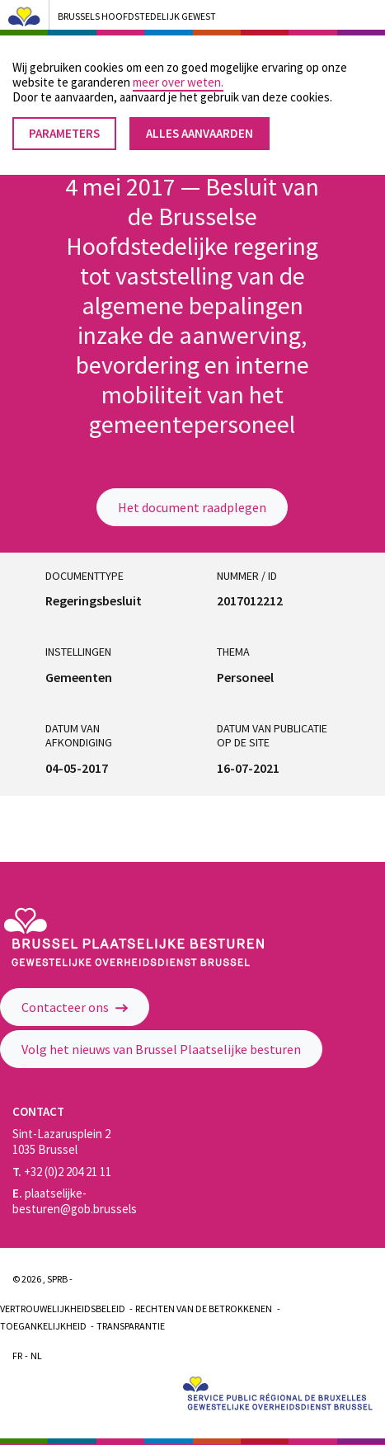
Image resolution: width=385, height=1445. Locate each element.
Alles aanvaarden (199, 121)
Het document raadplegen (192, 507)
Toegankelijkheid (43, 1326)
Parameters (64, 121)
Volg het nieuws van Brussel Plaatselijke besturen (161, 1049)
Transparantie (130, 1326)
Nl (36, 1355)
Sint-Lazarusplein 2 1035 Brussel (61, 1141)
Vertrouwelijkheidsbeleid (62, 1308)
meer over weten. (178, 70)
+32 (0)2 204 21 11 (61, 1171)
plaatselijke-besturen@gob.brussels (74, 1201)
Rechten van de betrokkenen (203, 1308)
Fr (17, 1355)
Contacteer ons (74, 1007)
